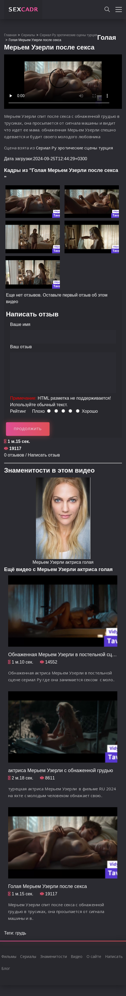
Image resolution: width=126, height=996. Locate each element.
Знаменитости (53, 956)
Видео (76, 956)
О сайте (94, 956)
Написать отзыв (44, 455)
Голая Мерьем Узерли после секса (47, 886)
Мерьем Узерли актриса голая (63, 562)
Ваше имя (20, 324)
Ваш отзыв (21, 346)
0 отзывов (14, 455)
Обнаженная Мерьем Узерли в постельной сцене (64, 654)
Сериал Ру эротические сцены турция (74, 147)
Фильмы (8, 956)
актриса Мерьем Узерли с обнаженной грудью (60, 770)
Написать (114, 956)
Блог (5, 968)
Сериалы (28, 956)
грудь (20, 933)
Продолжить (28, 429)
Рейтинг (18, 411)
